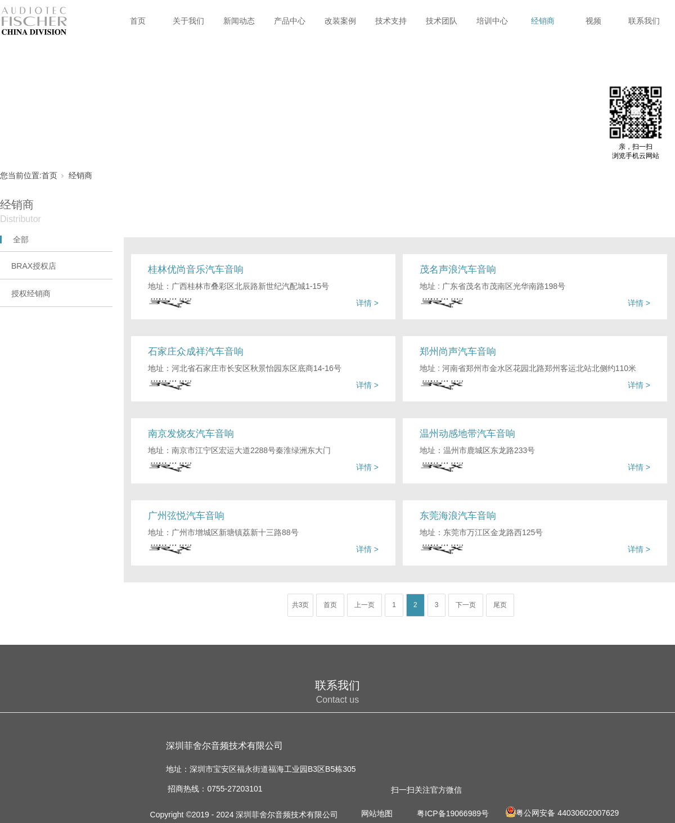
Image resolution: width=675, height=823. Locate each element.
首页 (138, 20)
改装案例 (340, 20)
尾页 (500, 605)
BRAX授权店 (33, 266)
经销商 (543, 20)
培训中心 (492, 20)
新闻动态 (239, 20)
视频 (593, 20)
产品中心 (289, 20)
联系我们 (644, 20)
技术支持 (391, 20)
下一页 (466, 605)
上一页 (364, 605)
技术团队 (441, 20)
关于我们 (188, 20)
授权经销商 (31, 293)
